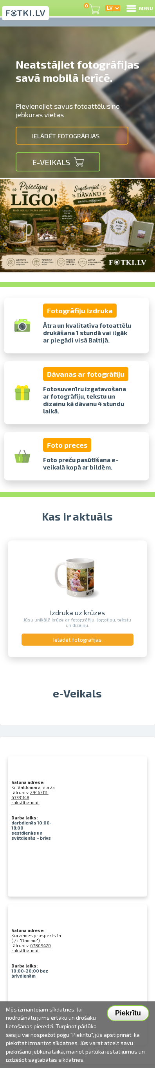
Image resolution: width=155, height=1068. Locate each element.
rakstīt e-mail (25, 802)
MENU (139, 8)
